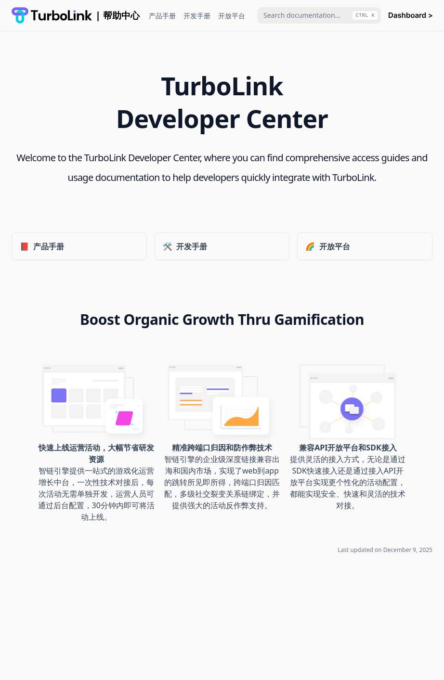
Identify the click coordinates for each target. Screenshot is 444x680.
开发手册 (196, 15)
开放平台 (231, 15)
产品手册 (162, 15)
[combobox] (319, 15)
